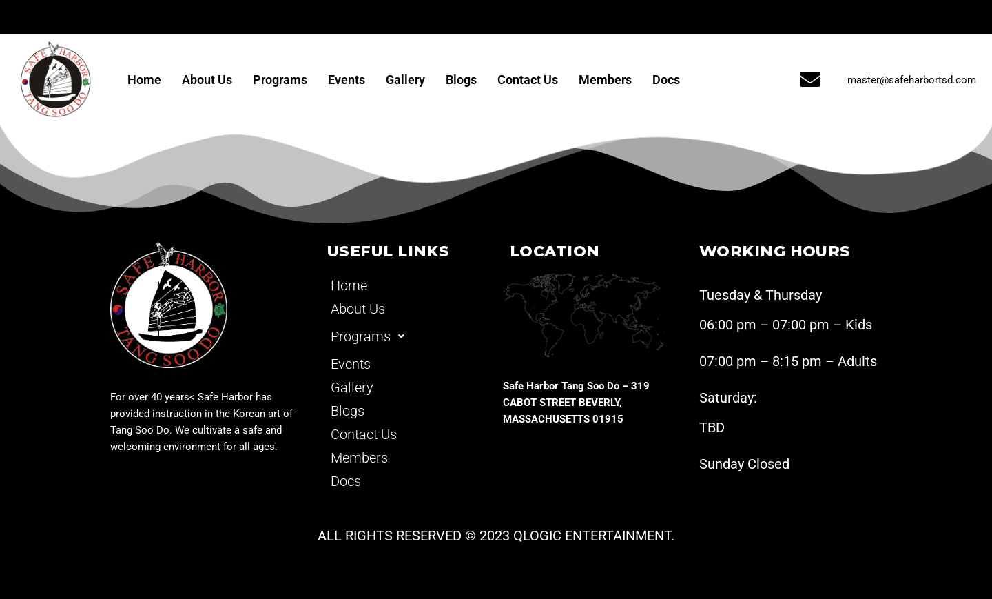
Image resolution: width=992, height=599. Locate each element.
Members (605, 79)
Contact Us (527, 79)
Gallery (405, 79)
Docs (666, 79)
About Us (207, 79)
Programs (280, 79)
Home (144, 79)
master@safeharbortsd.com (911, 80)
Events (346, 79)
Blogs (461, 79)
